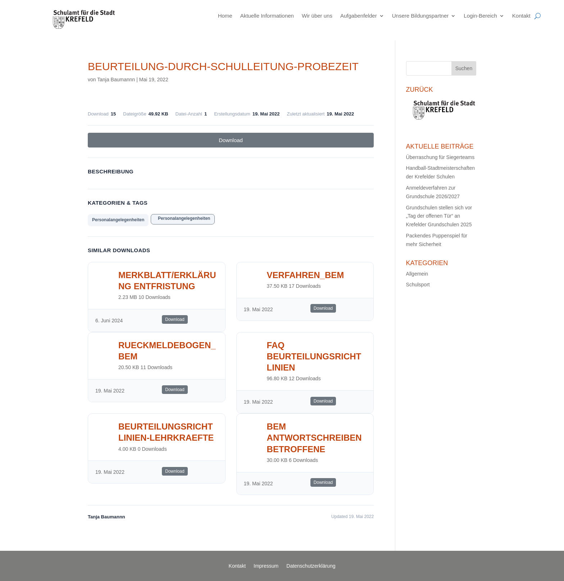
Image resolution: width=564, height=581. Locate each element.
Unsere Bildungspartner (420, 16)
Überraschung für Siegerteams (440, 157)
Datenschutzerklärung (310, 566)
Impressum (266, 566)
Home (225, 16)
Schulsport (418, 284)
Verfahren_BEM (305, 275)
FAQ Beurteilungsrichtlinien (314, 356)
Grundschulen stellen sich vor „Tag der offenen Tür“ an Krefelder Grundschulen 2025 (439, 216)
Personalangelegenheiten (118, 219)
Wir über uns (317, 16)
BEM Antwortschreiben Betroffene (314, 438)
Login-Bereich (480, 16)
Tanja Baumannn (116, 79)
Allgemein (417, 274)
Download (231, 140)
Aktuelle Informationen (267, 16)
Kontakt (521, 16)
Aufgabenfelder (358, 16)
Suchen (463, 68)
